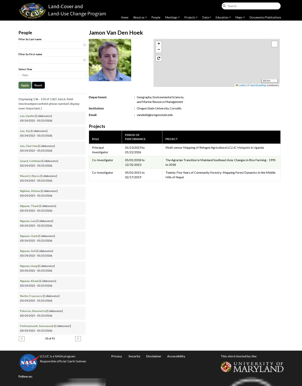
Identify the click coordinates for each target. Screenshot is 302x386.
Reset (38, 85)
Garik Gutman (76, 361)
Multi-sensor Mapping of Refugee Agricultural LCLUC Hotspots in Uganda (214, 147)
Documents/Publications (265, 17)
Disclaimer (153, 356)
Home (124, 17)
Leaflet (241, 85)
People (155, 17)
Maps (238, 17)
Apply (25, 85)
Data (205, 17)
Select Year (25, 69)
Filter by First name (30, 54)
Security (134, 356)
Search (224, 5)
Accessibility (176, 356)
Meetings (171, 17)
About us (138, 17)
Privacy (116, 356)
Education (222, 17)
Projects (189, 17)
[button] (216, 59)
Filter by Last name (30, 39)
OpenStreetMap (258, 85)
